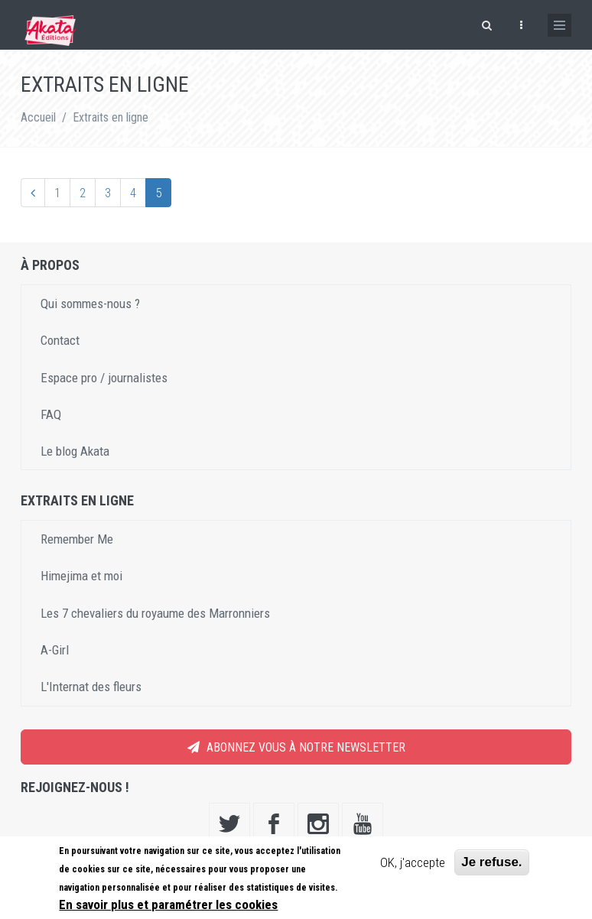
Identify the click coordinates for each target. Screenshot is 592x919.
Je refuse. (491, 862)
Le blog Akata (75, 451)
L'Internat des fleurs (91, 686)
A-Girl (55, 650)
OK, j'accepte (412, 862)
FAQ (51, 414)
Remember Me (77, 539)
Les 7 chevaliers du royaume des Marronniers (155, 613)
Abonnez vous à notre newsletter (296, 747)
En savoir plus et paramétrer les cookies (168, 904)
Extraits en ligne (110, 117)
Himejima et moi (81, 575)
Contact (60, 340)
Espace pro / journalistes (104, 377)
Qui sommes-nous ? (90, 303)
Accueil (38, 117)
